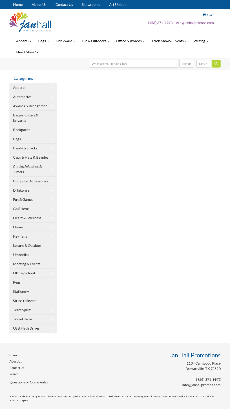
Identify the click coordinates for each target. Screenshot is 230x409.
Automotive (22, 96)
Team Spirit (22, 310)
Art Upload (117, 4)
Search (13, 374)
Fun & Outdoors (95, 41)
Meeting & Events (26, 264)
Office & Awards (130, 41)
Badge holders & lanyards (25, 117)
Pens (16, 282)
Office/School (24, 273)
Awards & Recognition (30, 106)
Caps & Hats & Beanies (30, 157)
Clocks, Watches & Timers (27, 169)
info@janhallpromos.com (194, 22)
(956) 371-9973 (160, 22)
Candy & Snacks (25, 148)
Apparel (23, 41)
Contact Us (64, 4)
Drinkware (65, 41)
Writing (200, 41)
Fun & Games (23, 199)
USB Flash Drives (26, 328)
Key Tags (20, 236)
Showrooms (91, 4)
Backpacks (21, 129)
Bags (43, 41)
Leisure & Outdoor (27, 245)
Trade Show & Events (169, 41)
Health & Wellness (27, 218)
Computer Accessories (30, 181)
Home (18, 4)
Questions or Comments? (28, 382)
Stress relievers (24, 300)
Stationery (21, 291)
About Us (39, 4)
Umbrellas (21, 254)
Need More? (27, 52)
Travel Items (22, 319)
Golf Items (21, 208)
